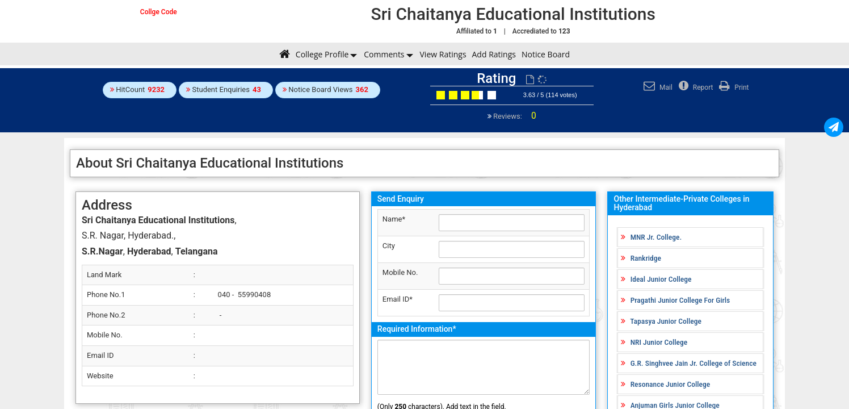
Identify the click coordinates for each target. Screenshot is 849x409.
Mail (657, 87)
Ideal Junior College (661, 278)
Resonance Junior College (671, 384)
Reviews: (513, 116)
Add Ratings (494, 54)
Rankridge (646, 257)
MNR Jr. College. (656, 236)
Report (694, 87)
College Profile (322, 54)
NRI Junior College (659, 342)
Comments (384, 54)
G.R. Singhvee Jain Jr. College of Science (693, 363)
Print (732, 87)
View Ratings (443, 54)
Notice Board (546, 54)
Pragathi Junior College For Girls (680, 299)
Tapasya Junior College (665, 320)
